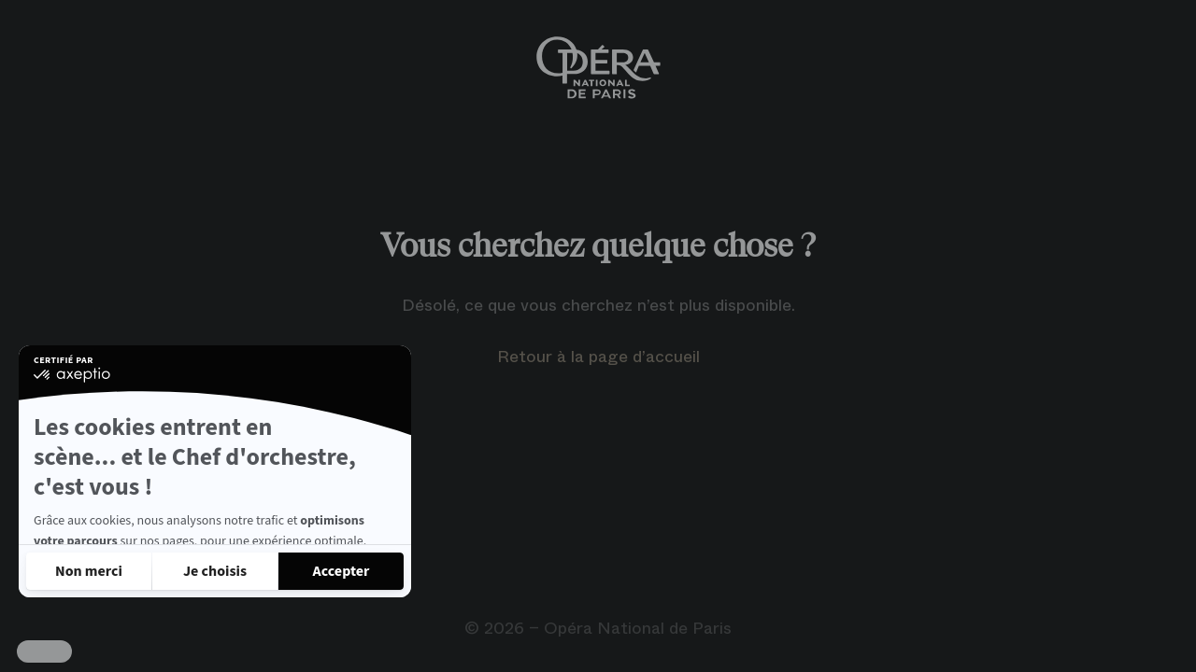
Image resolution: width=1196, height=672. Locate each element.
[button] (44, 651)
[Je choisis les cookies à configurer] (215, 571)
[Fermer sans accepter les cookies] (88, 571)
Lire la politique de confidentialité (131, 520)
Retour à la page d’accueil (598, 356)
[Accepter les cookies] (341, 571)
